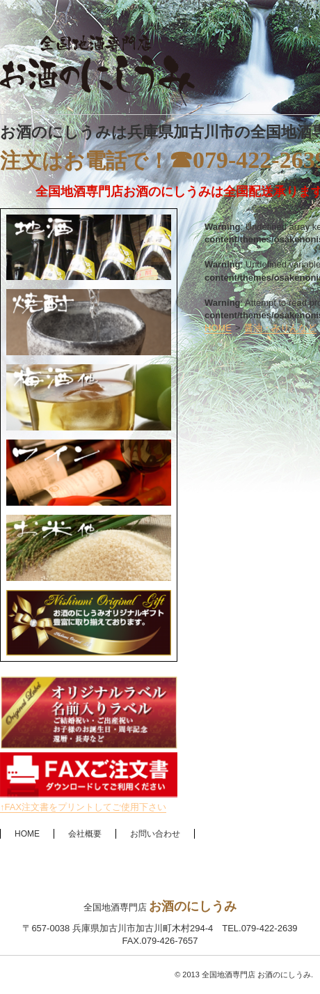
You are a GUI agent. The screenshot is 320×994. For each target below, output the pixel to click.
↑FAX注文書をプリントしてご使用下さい (83, 807)
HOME (218, 328)
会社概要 (85, 834)
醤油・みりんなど (280, 328)
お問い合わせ (155, 834)
